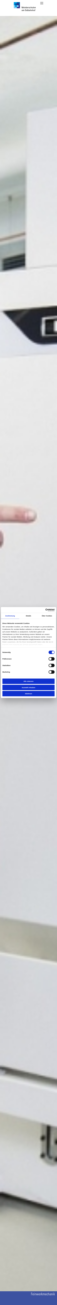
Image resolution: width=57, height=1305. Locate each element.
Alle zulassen (28, 681)
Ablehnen (28, 694)
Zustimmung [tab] (10, 616)
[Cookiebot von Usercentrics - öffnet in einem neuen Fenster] (45, 610)
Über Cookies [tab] (47, 616)
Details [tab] (28, 616)
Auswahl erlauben (28, 687)
